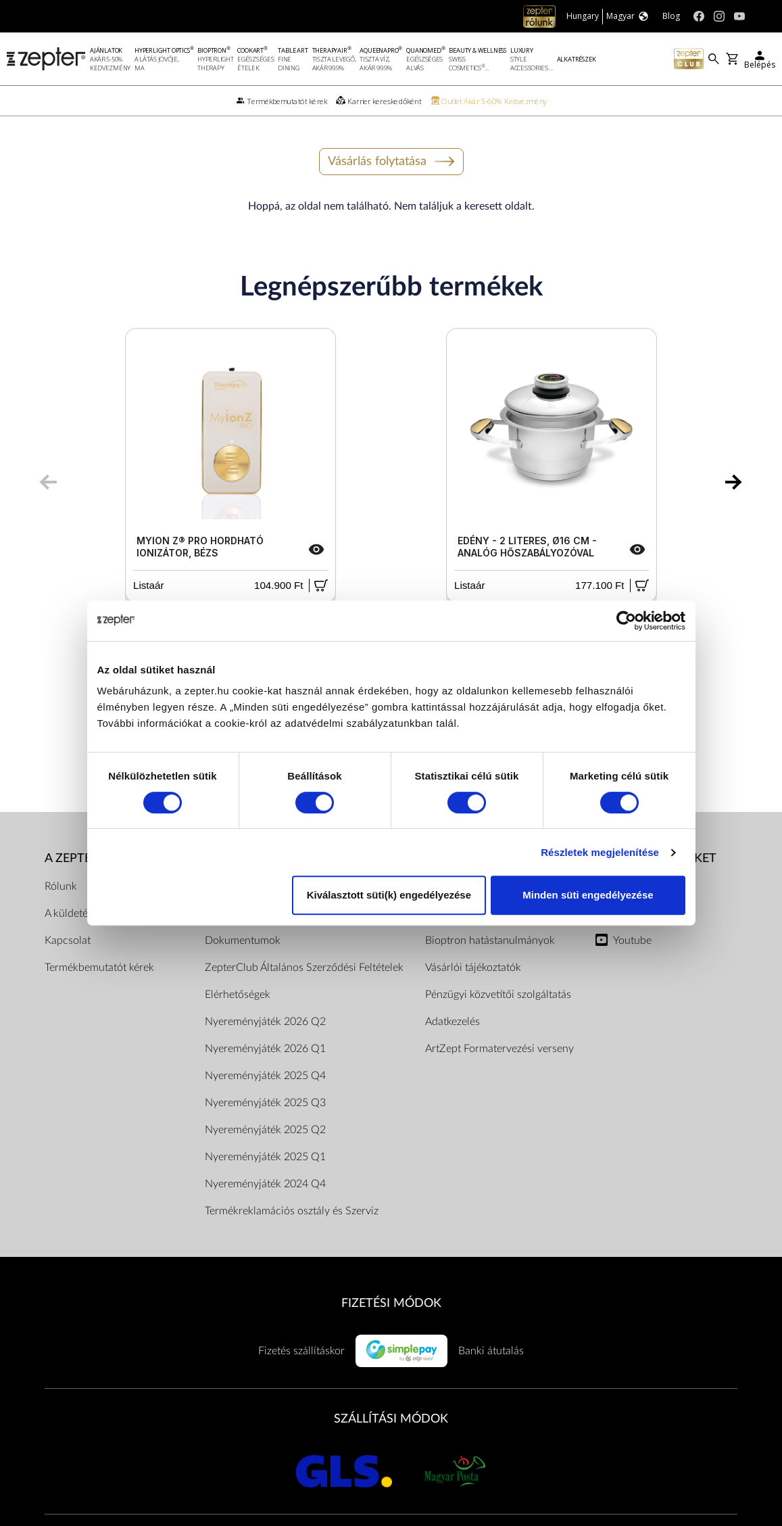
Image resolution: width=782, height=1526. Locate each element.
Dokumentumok (242, 940)
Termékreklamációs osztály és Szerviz (291, 1211)
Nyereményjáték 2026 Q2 (265, 1021)
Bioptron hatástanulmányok (490, 940)
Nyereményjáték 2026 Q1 (265, 1048)
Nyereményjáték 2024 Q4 (265, 1183)
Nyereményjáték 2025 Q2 (265, 1129)
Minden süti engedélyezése (587, 895)
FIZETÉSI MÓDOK (391, 1303)
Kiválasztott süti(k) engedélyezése (389, 895)
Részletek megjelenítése (600, 852)
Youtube (632, 940)
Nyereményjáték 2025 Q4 (265, 1075)
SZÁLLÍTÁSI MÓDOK (391, 1419)
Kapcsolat (68, 940)
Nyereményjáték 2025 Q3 (265, 1102)
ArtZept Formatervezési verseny (499, 1048)
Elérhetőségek (237, 994)
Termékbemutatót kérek (99, 967)
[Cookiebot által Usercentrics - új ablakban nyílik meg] (626, 621)
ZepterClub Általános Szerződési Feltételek (304, 967)
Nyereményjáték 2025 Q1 (265, 1156)
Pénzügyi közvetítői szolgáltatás (498, 994)
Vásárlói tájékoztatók (473, 967)
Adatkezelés (452, 1021)
